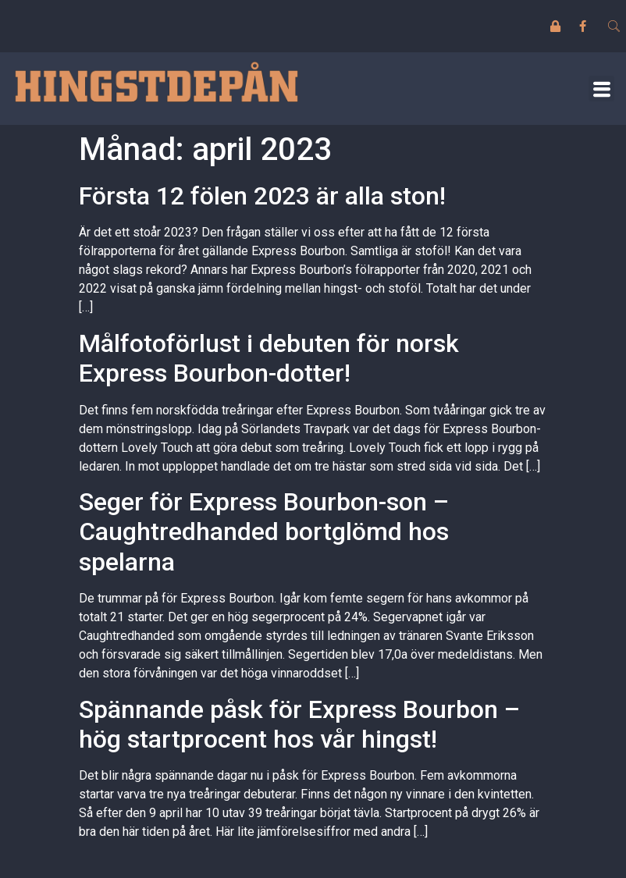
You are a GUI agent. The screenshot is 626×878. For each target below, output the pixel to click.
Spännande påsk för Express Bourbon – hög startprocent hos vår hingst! (299, 724)
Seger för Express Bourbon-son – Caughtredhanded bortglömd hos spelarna (264, 532)
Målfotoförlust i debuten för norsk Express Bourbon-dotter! (269, 358)
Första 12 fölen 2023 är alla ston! (262, 196)
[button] (601, 88)
